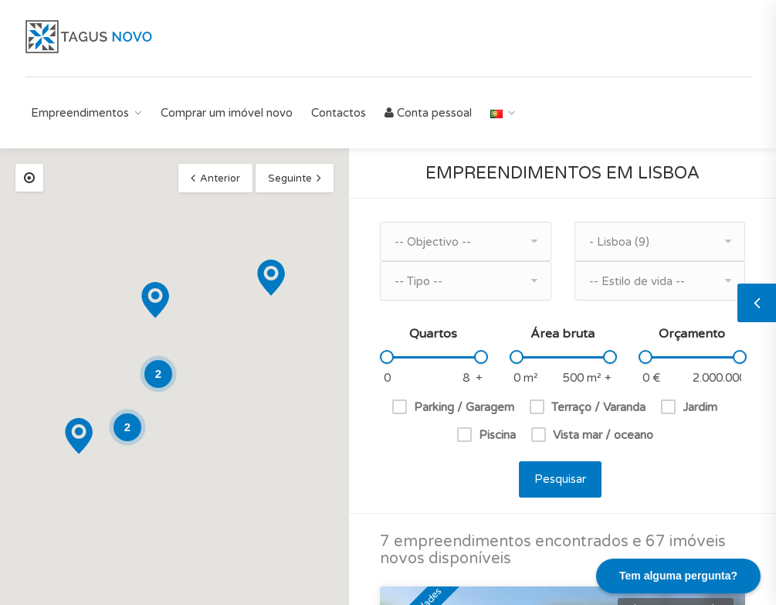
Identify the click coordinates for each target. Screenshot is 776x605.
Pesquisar (560, 479)
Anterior (220, 178)
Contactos (338, 113)
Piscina (497, 435)
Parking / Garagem (464, 407)
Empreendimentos (80, 113)
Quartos (433, 334)
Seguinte (290, 178)
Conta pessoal (428, 113)
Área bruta (562, 334)
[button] (78, 436)
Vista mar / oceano (603, 435)
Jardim (700, 407)
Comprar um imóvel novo (227, 113)
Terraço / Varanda (598, 407)
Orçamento (692, 334)
